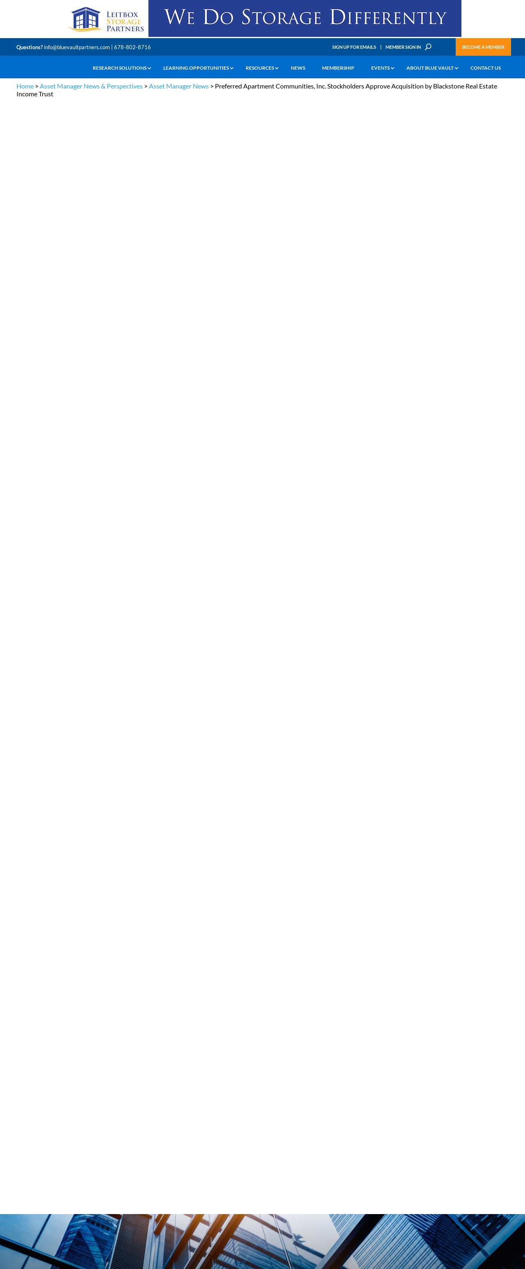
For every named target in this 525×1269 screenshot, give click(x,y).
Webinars (352, 835)
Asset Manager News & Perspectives (91, 86)
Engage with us (462, 1109)
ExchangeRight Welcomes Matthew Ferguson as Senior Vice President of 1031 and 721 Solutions (464, 496)
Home (25, 86)
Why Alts (26, 1089)
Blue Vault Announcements (380, 824)
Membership (338, 68)
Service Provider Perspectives (447, 797)
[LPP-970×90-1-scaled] (262, 36)
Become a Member (483, 47)
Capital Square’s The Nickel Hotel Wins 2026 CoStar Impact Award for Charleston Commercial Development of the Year (466, 323)
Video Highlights (363, 846)
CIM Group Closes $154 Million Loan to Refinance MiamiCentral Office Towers (466, 439)
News (298, 68)
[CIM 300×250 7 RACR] (465, 955)
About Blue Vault (430, 68)
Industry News (360, 812)
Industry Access (33, 1127)
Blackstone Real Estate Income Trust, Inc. (124, 404)
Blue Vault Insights (451, 812)
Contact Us (485, 68)
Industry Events (446, 846)
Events (380, 68)
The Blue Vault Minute (89, 1089)
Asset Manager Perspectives (465, 783)
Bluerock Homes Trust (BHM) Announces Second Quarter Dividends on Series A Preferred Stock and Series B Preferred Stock (464, 381)
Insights (157, 1089)
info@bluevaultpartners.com (77, 47)
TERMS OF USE (493, 1050)
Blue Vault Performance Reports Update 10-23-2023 (464, 592)
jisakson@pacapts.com (58, 627)
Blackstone (96, 223)
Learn (22, 1099)
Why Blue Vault (32, 1155)
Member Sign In (403, 47)
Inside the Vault (447, 824)
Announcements (167, 1099)
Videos (73, 1117)
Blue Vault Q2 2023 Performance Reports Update (457, 649)
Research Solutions (119, 68)
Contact (25, 1165)
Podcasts (436, 835)
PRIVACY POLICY (456, 1050)
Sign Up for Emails (354, 47)
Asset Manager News (179, 86)
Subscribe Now (371, 943)
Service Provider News (371, 794)
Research (26, 1117)
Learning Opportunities (196, 68)
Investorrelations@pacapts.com (69, 669)
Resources (260, 68)
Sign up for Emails (420, 1194)
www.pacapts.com (90, 567)
